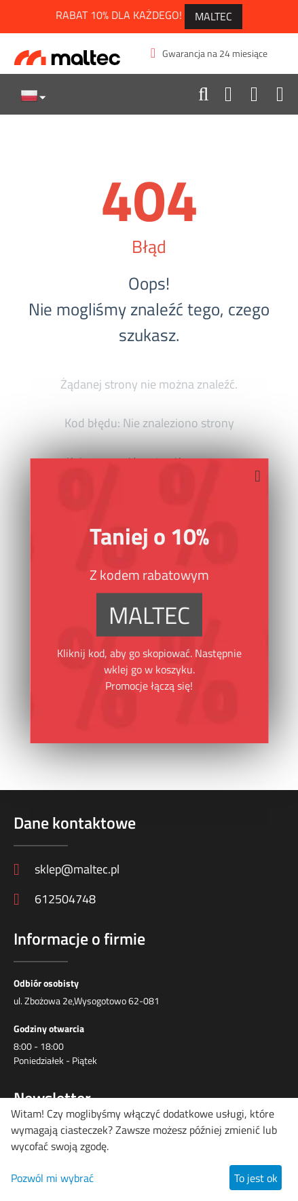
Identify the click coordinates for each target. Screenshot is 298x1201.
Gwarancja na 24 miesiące (209, 53)
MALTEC (213, 16)
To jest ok (256, 1178)
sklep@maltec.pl (66, 869)
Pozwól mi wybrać (52, 1178)
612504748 (55, 899)
